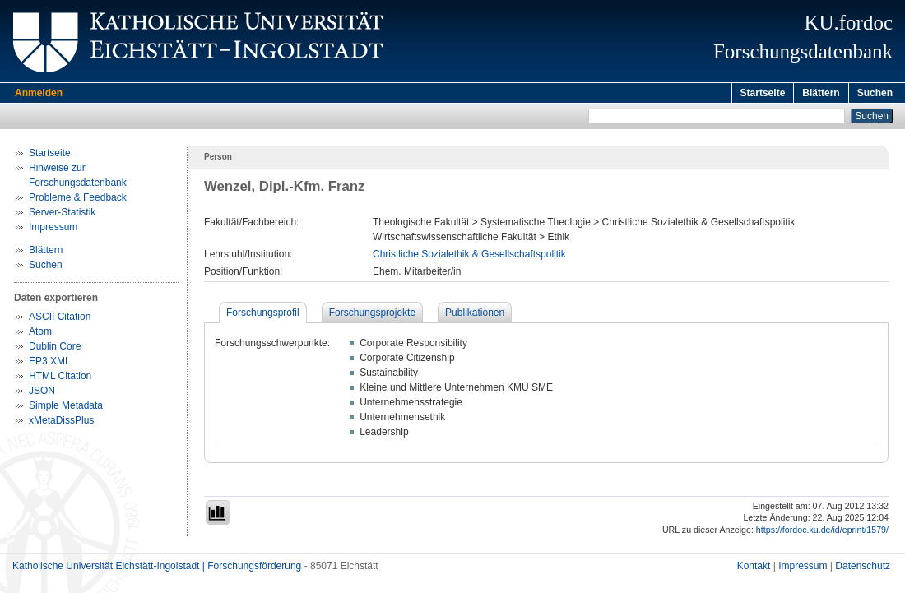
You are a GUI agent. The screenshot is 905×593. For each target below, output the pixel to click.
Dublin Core (55, 348)
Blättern (820, 93)
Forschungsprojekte (372, 315)
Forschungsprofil (262, 315)
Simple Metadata (66, 408)
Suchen (875, 93)
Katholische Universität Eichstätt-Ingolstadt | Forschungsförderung (156, 568)
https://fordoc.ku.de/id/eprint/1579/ (822, 532)
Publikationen (474, 315)
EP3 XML (50, 363)
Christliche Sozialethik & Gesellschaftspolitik (469, 256)
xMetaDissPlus (61, 423)
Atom (40, 334)
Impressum (53, 229)
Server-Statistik (62, 214)
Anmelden (39, 93)
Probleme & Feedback (78, 200)
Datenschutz (862, 568)
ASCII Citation (59, 319)
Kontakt (754, 568)
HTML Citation (60, 378)
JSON (42, 393)
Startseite (763, 93)
